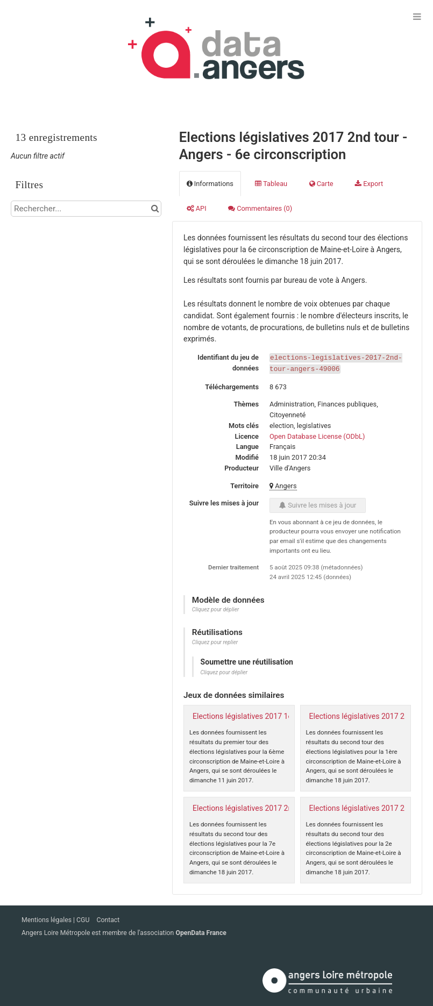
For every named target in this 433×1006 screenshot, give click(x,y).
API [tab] (197, 208)
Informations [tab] (210, 184)
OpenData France (200, 932)
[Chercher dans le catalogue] (154, 209)
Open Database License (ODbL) (317, 435)
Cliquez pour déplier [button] (215, 608)
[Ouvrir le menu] (417, 16)
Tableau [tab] (271, 184)
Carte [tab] (321, 184)
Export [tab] (369, 184)
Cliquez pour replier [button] (215, 641)
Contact (107, 919)
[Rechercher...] (86, 209)
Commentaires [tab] (260, 208)
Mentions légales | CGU (56, 919)
